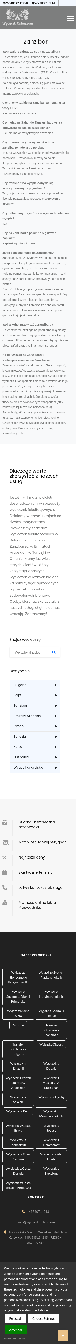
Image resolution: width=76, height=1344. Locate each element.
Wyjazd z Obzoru (51, 1044)
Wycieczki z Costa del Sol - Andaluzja (18, 1185)
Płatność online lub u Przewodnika (37, 905)
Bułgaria (20, 685)
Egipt (18, 695)
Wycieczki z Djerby (51, 1097)
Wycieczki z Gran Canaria (18, 1156)
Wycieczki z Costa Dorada (18, 1170)
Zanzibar (20, 705)
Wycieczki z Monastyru (18, 1142)
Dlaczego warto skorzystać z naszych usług (34, 476)
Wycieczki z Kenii (18, 1111)
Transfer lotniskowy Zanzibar (51, 1030)
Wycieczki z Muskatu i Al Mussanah (51, 1082)
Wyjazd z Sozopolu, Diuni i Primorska (18, 996)
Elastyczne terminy (35, 872)
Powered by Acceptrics (14, 1338)
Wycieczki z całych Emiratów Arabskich (18, 1082)
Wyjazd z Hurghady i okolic (51, 994)
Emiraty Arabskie (27, 716)
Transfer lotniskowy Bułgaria (18, 1049)
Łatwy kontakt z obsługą (41, 887)
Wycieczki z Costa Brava (18, 1128)
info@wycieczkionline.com (36, 1222)
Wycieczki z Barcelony (51, 1170)
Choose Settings (43, 1318)
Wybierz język (16, 3)
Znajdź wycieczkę (25, 639)
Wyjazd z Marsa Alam (18, 1013)
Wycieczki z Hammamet (51, 1142)
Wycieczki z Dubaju (51, 1065)
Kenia (18, 746)
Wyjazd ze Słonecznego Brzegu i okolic (18, 977)
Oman (19, 726)
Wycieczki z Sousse (51, 1128)
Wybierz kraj (43, 3)
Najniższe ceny (32, 857)
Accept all (16, 1330)
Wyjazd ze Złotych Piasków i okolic (51, 974)
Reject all (15, 1318)
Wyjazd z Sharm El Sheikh (51, 1013)
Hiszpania (21, 757)
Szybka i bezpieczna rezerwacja (37, 825)
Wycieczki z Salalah (18, 1099)
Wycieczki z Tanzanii (18, 1065)
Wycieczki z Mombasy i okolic (51, 1113)
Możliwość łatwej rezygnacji (43, 842)
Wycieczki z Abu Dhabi (51, 1156)
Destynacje (20, 671)
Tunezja (20, 736)
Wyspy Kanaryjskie (28, 767)
